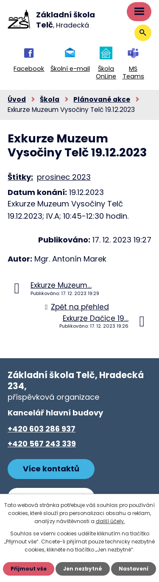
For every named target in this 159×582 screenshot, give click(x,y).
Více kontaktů (51, 468)
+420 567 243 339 (42, 443)
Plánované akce (101, 99)
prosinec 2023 (64, 177)
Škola (49, 99)
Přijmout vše (29, 568)
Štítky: (20, 177)
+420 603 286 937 (41, 428)
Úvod (17, 99)
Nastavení (133, 568)
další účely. (110, 521)
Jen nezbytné (82, 568)
